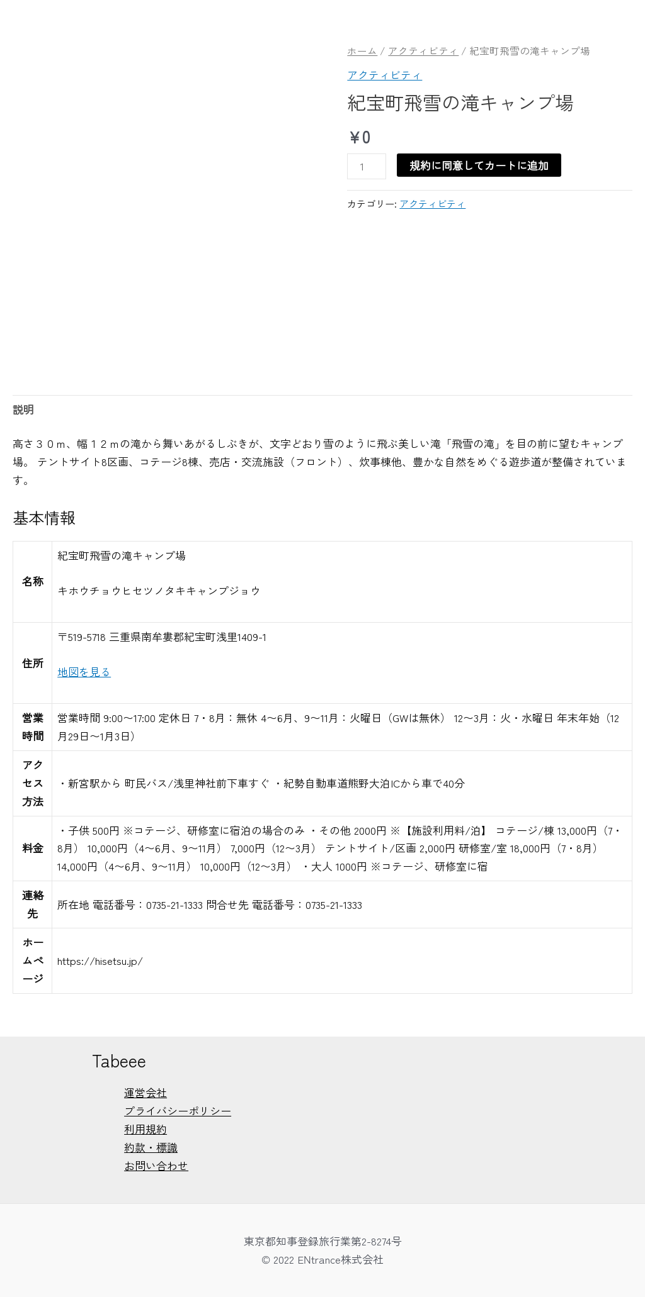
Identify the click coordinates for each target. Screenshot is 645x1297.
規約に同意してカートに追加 (479, 165)
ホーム (362, 50)
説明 (23, 409)
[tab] (23, 409)
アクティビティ (423, 50)
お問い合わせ (156, 1165)
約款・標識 (151, 1147)
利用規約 (145, 1129)
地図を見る (84, 671)
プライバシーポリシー (177, 1110)
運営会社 (145, 1092)
